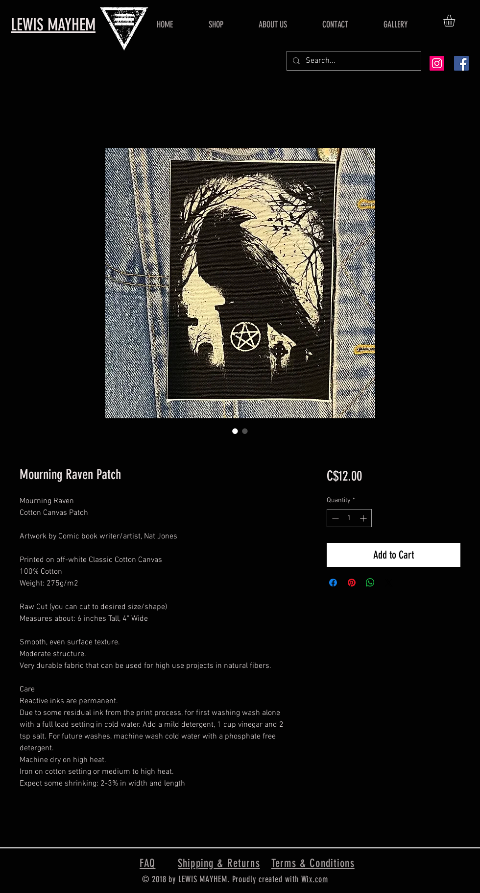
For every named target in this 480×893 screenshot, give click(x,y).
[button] (456, 20)
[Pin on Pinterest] (352, 582)
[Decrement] (334, 518)
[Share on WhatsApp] (370, 582)
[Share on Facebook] (333, 582)
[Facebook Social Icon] (461, 63)
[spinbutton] (349, 518)
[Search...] (353, 60)
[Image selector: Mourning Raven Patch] (235, 431)
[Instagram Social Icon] (437, 63)
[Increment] (364, 518)
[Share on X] (389, 582)
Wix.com (314, 879)
